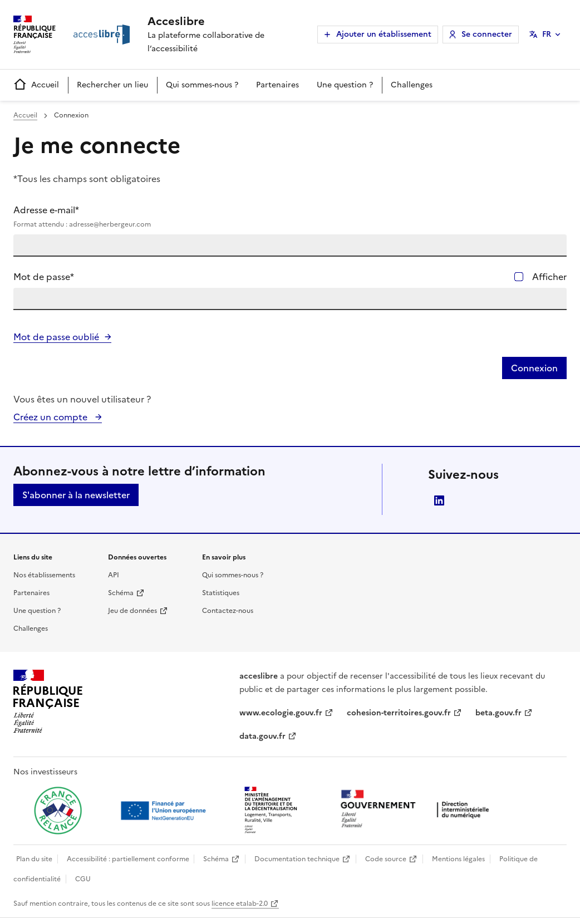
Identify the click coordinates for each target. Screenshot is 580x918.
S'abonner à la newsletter (76, 495)
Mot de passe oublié (56, 336)
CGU (83, 879)
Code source (385, 859)
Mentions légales (458, 859)
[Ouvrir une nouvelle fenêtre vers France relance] (57, 811)
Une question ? (345, 85)
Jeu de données (132, 611)
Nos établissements (44, 575)
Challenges (411, 85)
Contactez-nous (227, 611)
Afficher (549, 276)
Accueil (36, 85)
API (113, 575)
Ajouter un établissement (383, 34)
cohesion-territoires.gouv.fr (399, 713)
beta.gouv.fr (498, 713)
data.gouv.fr (262, 736)
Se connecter (486, 34)
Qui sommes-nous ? (202, 85)
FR (546, 34)
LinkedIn (439, 500)
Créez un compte (51, 417)
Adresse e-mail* (290, 216)
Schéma (121, 593)
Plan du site (34, 859)
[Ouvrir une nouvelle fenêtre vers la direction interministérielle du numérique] (417, 810)
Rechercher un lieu (112, 85)
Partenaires (277, 85)
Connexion (534, 368)
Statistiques (220, 593)
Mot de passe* (43, 276)
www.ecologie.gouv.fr (280, 713)
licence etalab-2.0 (240, 904)
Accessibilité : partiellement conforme (128, 859)
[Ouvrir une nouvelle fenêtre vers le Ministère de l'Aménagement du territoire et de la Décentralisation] (271, 811)
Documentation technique (297, 859)
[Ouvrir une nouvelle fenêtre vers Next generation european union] (164, 811)
